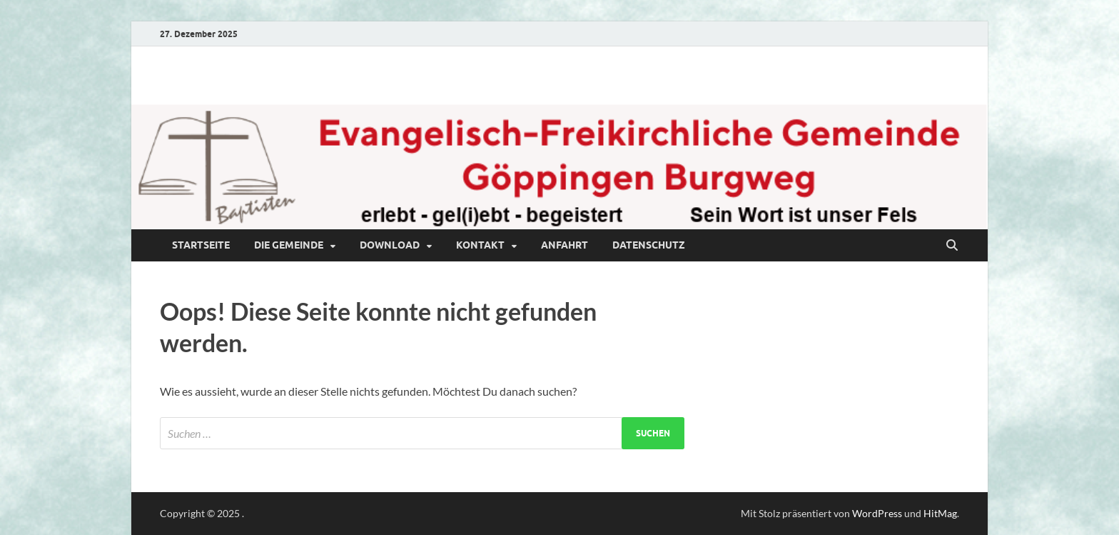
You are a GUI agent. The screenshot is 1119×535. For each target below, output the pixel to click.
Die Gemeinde (288, 245)
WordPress (877, 513)
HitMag (940, 513)
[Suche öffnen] (952, 245)
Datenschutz (648, 245)
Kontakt (480, 245)
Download (390, 245)
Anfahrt (564, 245)
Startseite (201, 245)
